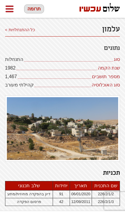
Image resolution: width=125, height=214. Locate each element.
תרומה (34, 8)
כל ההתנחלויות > (20, 30)
